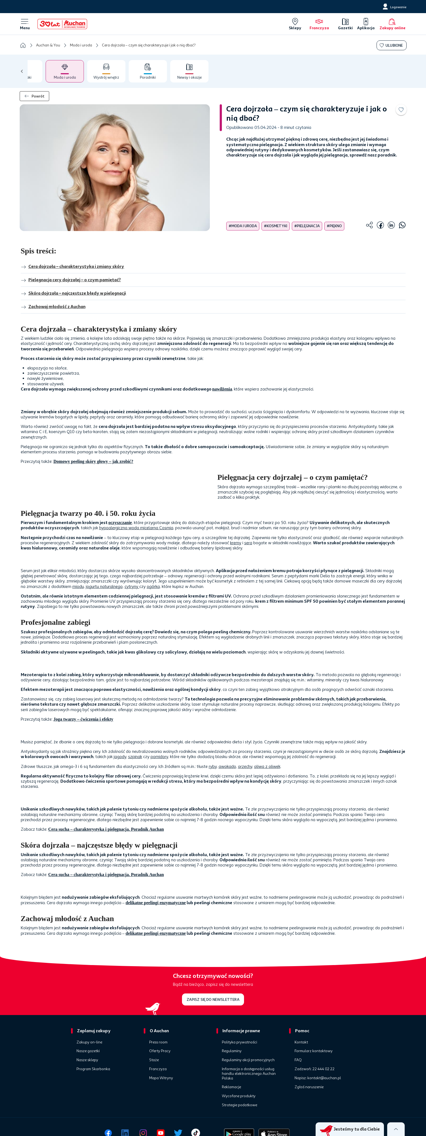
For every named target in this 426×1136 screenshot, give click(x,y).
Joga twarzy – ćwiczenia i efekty (83, 719)
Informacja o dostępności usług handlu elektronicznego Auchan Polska (249, 1074)
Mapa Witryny (161, 1078)
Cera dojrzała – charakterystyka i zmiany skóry (72, 267)
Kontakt (301, 1042)
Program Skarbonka (93, 1069)
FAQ (298, 1060)
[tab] (29, 71)
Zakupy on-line (89, 1042)
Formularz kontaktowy (314, 1051)
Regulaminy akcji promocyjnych (248, 1060)
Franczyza (158, 1069)
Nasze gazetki (88, 1051)
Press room (158, 1042)
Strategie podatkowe (239, 1105)
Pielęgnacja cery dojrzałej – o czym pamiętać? (71, 280)
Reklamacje (231, 1087)
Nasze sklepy (87, 1060)
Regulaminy (232, 1051)
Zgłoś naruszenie (309, 1087)
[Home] (62, 24)
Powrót (34, 96)
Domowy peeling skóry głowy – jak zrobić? (93, 461)
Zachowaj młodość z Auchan (53, 307)
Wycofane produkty (238, 1096)
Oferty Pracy (160, 1051)
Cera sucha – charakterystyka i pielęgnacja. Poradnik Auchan (106, 829)
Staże (154, 1060)
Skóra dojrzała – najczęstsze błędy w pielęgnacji (73, 294)
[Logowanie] (394, 6)
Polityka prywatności (239, 1042)
